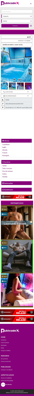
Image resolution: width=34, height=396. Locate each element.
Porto (12, 44)
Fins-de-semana (7, 171)
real (5, 214)
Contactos (3, 340)
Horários (7, 162)
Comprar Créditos (5, 350)
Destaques (4, 345)
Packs (2, 348)
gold (5, 209)
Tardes (4, 165)
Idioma (6, 141)
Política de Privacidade (7, 380)
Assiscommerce (24, 392)
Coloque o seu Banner (7, 369)
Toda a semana (7, 168)
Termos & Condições (6, 378)
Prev (3, 196)
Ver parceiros (4, 358)
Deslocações (8, 183)
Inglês (4, 147)
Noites (4, 174)
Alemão (4, 150)
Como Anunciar (5, 342)
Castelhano (6, 144)
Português (5, 155)
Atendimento (8, 190)
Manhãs (4, 176)
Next (29, 196)
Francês (4, 153)
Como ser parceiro (6, 361)
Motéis (5, 44)
